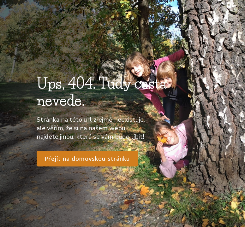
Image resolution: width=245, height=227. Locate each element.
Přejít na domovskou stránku (87, 158)
